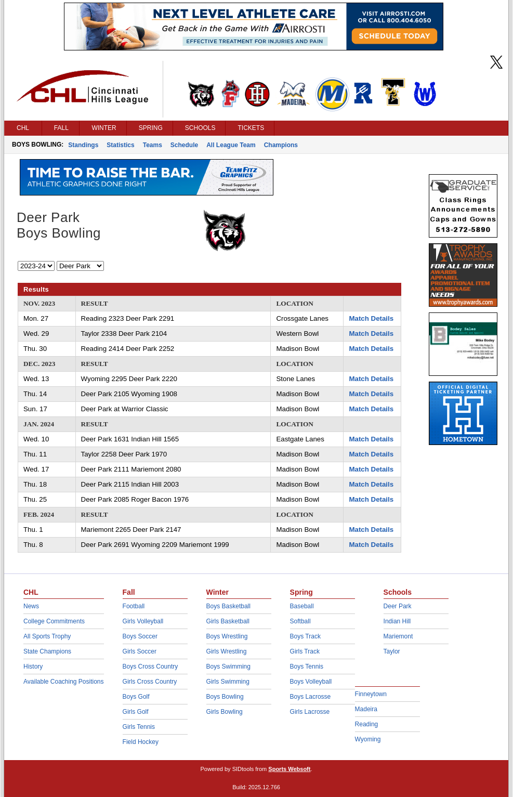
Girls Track (305, 651)
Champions (281, 145)
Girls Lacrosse (310, 711)
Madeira (366, 709)
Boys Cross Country (150, 666)
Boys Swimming (228, 666)
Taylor (392, 651)
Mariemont (398, 636)
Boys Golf (136, 696)
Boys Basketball (228, 606)
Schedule (184, 145)
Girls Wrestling (226, 651)
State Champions (47, 651)
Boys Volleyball (311, 681)
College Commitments (54, 621)
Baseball (302, 606)
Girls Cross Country (150, 681)
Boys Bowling (225, 696)
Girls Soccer (139, 651)
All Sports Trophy (47, 636)
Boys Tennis (306, 666)
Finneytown (371, 694)
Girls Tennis (139, 726)
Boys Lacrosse (310, 696)
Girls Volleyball (143, 621)
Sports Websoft (289, 769)
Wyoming (368, 739)
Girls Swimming (227, 681)
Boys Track (305, 636)
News (31, 606)
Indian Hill (397, 621)
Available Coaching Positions (63, 681)
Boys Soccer (140, 636)
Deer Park (398, 606)
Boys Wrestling (227, 636)
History (33, 666)
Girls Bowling (224, 711)
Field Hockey (141, 742)
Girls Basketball (227, 621)
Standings (83, 145)
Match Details (371, 318)
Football (134, 606)
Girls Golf (136, 711)
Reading (366, 724)
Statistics (120, 145)
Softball (300, 621)
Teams (152, 145)
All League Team (230, 145)
